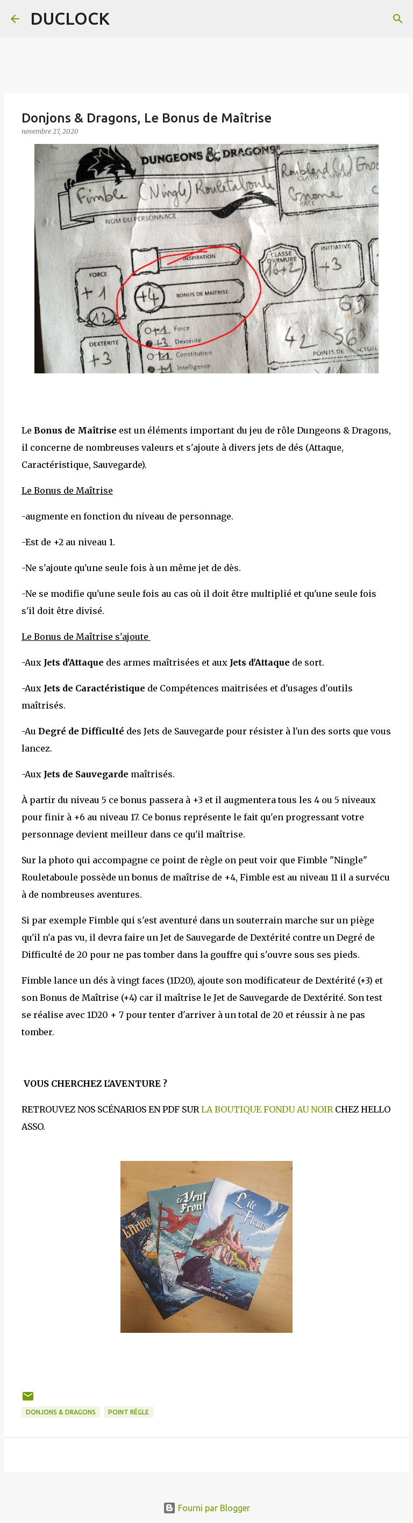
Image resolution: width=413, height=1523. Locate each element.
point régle (128, 1412)
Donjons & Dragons (61, 1412)
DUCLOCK (70, 18)
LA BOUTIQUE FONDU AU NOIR (267, 1109)
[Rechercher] (397, 19)
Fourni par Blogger (206, 1508)
